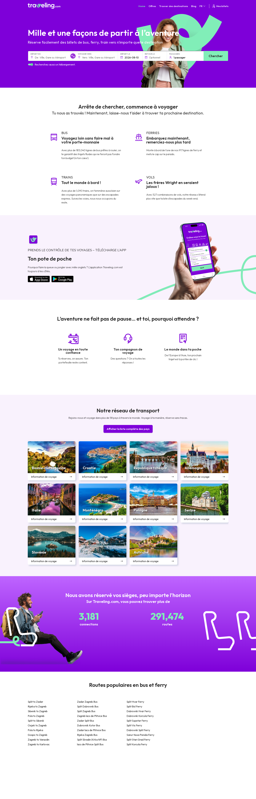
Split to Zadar (35, 701)
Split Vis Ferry (134, 725)
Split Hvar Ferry (135, 701)
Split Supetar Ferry (137, 720)
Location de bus (188, 775)
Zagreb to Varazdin (38, 739)
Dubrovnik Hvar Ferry (139, 711)
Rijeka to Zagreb (37, 706)
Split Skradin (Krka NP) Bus (92, 739)
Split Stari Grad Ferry (138, 739)
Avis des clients (187, 768)
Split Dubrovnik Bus (87, 706)
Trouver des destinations (173, 6)
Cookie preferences (140, 771)
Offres (152, 6)
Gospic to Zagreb (37, 734)
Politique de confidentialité (143, 768)
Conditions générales (141, 764)
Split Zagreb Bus (86, 711)
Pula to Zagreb (36, 716)
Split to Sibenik (36, 720)
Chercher (216, 56)
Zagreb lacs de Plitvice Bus (92, 716)
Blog (193, 6)
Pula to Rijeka (35, 730)
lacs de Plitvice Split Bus (90, 744)
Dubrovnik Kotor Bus (88, 725)
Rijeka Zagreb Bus (87, 734)
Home (141, 6)
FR (203, 6)
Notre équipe (86, 771)
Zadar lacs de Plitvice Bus (91, 730)
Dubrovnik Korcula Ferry (140, 716)
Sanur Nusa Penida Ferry (140, 734)
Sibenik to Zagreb (38, 711)
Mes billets (220, 6)
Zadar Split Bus (85, 720)
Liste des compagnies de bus (194, 771)
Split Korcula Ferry (137, 744)
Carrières (185, 764)
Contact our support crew (48, 781)
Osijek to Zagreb (37, 725)
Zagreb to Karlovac (39, 744)
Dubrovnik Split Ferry (138, 730)
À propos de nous (89, 768)
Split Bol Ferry (134, 706)
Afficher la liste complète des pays (128, 429)
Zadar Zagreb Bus (87, 701)
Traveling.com (63, 793)
